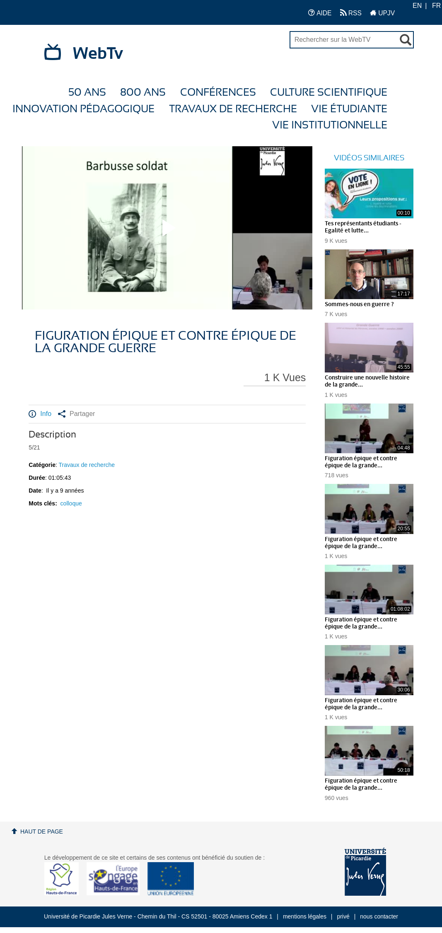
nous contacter (379, 916)
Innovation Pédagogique (83, 109)
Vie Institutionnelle (329, 125)
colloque (71, 503)
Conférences (218, 92)
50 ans (87, 92)
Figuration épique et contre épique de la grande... (361, 462)
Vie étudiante (349, 109)
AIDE (320, 13)
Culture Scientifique (328, 92)
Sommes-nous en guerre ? (359, 304)
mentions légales (304, 916)
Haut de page (41, 831)
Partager (76, 413)
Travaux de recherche (233, 109)
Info (40, 413)
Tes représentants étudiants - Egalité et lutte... (363, 227)
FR (436, 5)
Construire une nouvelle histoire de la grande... (367, 381)
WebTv (98, 54)
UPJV (382, 13)
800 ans (143, 92)
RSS (351, 13)
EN (417, 5)
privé (343, 916)
